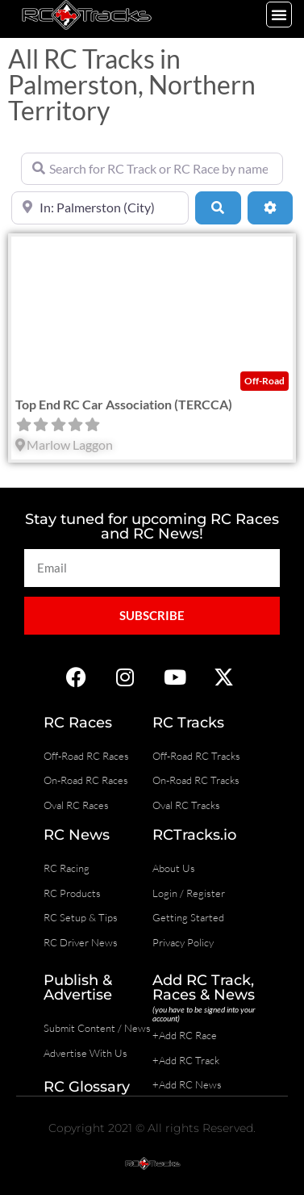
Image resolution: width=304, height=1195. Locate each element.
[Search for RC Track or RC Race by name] (152, 169)
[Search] (217, 207)
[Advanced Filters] (270, 207)
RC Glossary (87, 1087)
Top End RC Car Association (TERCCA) (123, 404)
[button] (279, 14)
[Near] (100, 207)
